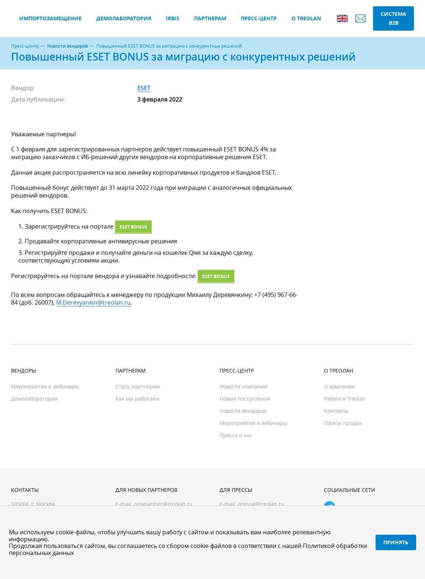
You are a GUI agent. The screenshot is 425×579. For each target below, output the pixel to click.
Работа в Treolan (345, 398)
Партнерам (210, 18)
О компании (339, 386)
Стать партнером (137, 386)
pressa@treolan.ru (261, 503)
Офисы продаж (343, 422)
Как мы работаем (137, 398)
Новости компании (243, 386)
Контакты (336, 410)
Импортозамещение (50, 18)
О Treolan (306, 18)
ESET (144, 88)
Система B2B (393, 18)
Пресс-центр (259, 18)
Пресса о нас (236, 435)
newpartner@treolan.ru (163, 503)
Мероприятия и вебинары (45, 386)
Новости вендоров (67, 46)
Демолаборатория (123, 18)
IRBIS (172, 18)
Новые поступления (245, 398)
